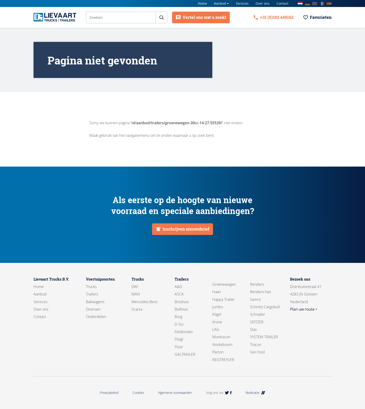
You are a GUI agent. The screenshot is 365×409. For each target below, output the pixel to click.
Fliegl (179, 339)
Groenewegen (224, 284)
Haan (216, 291)
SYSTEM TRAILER (264, 336)
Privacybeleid (109, 392)
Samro (255, 299)
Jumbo (217, 306)
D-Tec (179, 324)
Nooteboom (222, 344)
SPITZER (257, 322)
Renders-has (260, 291)
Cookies (138, 392)
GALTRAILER (185, 354)
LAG (215, 329)
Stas (253, 329)
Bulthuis (181, 309)
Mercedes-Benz (145, 301)
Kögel (216, 314)
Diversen (93, 309)
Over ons (263, 3)
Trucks (91, 286)
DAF (135, 286)
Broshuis (182, 301)
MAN (136, 294)
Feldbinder (184, 331)
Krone (217, 322)
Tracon (255, 344)
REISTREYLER (223, 359)
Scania (137, 309)
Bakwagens (95, 301)
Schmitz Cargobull (265, 306)
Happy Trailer (223, 299)
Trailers (92, 294)
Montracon (221, 336)
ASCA (179, 294)
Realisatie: (255, 392)
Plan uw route (304, 309)
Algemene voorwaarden (175, 392)
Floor (179, 346)
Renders (257, 284)
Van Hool (257, 352)
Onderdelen (96, 316)
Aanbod (220, 3)
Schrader (257, 314)
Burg (178, 316)
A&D (178, 286)
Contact (282, 3)
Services (242, 3)
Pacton (217, 352)
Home (202, 3)
